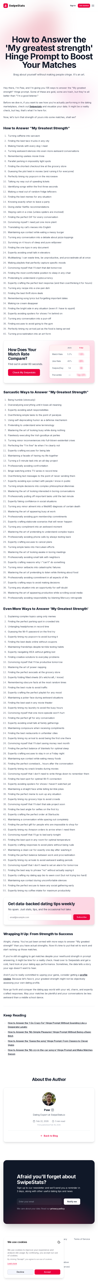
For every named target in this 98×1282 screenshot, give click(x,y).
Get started (84, 6)
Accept (47, 1272)
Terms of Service (82, 1239)
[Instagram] (52, 1110)
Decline (20, 1272)
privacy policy (57, 1208)
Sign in (73, 6)
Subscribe (82, 917)
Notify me (72, 1201)
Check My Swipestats (24, 372)
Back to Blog (49, 1135)
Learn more (12, 1263)
